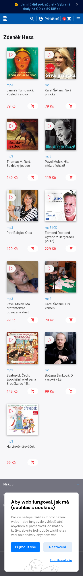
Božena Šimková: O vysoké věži (59, 377)
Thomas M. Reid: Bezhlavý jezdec (19, 164)
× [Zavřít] (77, 4)
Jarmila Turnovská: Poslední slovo (20, 92)
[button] (33, 18)
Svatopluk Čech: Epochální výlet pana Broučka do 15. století (21, 381)
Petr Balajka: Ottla (19, 233)
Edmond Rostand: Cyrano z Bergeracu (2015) (59, 237)
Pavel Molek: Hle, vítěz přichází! (57, 164)
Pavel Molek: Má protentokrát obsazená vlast (18, 308)
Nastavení (57, 547)
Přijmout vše (25, 547)
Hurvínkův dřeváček (21, 447)
